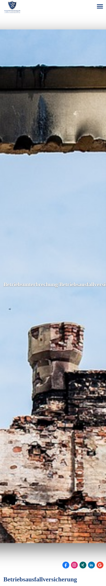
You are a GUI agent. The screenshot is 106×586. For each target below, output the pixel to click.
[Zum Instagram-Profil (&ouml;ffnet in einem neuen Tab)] (74, 565)
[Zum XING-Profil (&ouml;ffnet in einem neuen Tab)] (83, 565)
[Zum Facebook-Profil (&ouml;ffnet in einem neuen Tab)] (65, 565)
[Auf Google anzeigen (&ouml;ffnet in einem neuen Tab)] (100, 565)
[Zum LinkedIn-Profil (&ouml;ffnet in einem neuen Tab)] (91, 565)
